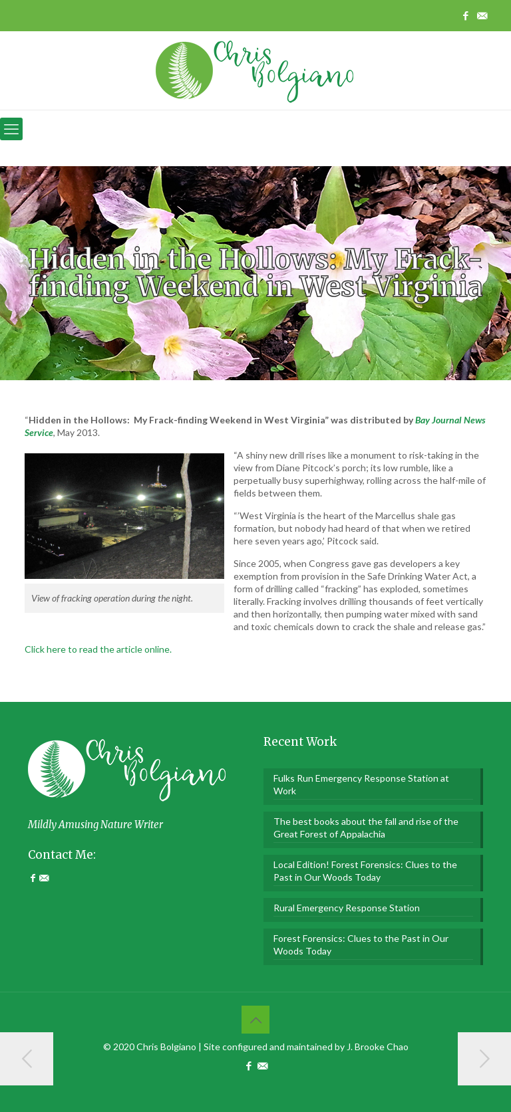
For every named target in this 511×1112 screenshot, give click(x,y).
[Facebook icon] (465, 15)
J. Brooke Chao (378, 1046)
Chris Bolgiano (166, 1046)
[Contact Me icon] (482, 15)
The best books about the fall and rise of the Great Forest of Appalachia (365, 827)
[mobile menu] (11, 129)
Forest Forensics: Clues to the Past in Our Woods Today (360, 944)
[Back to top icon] (255, 1020)
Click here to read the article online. (98, 649)
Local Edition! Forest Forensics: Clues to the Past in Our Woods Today (365, 871)
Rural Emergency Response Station (346, 907)
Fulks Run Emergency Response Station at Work (361, 784)
